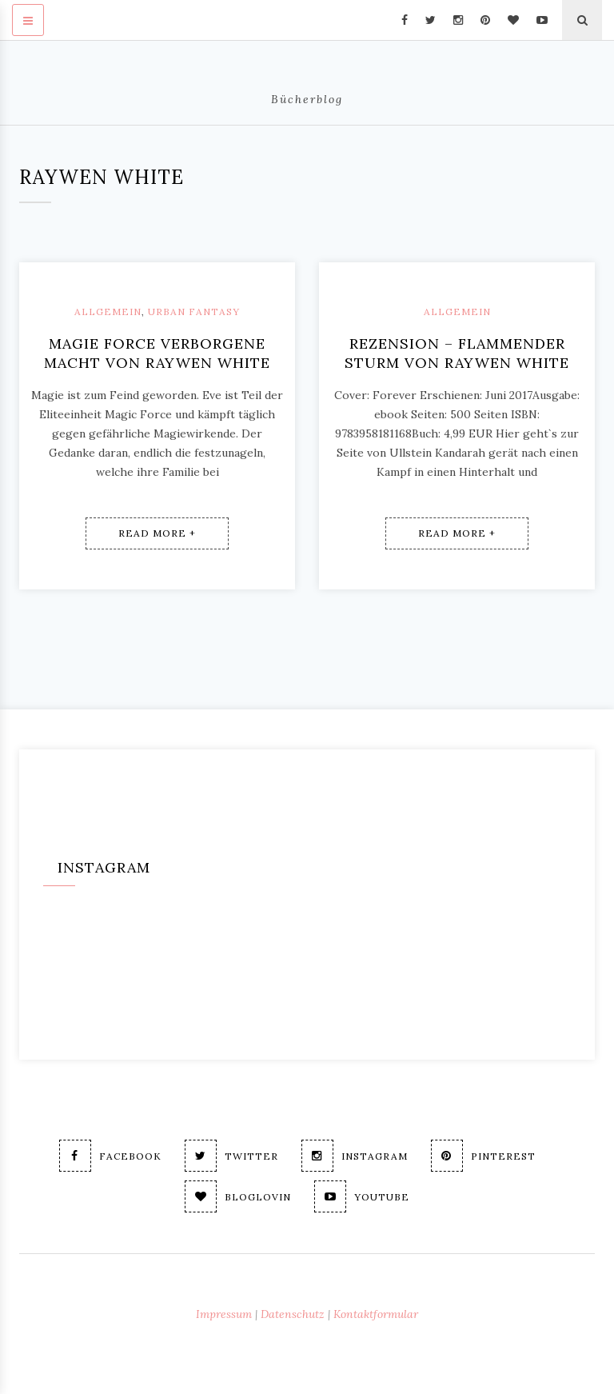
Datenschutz (293, 1314)
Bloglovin (238, 1196)
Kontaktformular (375, 1314)
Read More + (157, 533)
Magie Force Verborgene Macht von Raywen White (157, 353)
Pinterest (483, 1156)
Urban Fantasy (194, 312)
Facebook (110, 1156)
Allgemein (108, 312)
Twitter (231, 1156)
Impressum (224, 1314)
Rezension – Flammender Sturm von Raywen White (457, 353)
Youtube (361, 1196)
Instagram (354, 1156)
